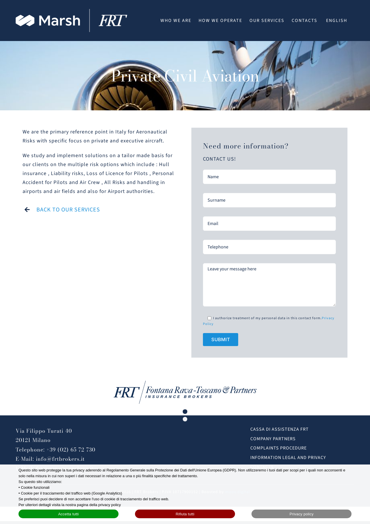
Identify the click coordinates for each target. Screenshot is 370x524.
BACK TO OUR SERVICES (68, 210)
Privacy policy (302, 514)
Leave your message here (269, 284)
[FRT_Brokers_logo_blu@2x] (185, 383)
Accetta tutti (68, 514)
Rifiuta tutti (185, 514)
